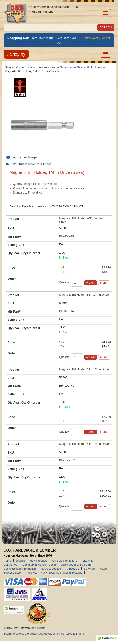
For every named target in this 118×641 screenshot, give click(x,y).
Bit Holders (94, 67)
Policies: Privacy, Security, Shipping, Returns (54, 572)
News (103, 568)
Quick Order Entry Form (76, 564)
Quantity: (64, 282)
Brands (20, 560)
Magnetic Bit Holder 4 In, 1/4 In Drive (84, 369)
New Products (38, 560)
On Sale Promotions (64, 560)
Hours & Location (51, 568)
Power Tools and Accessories (35, 67)
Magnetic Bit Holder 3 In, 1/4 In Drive (84, 294)
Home (7, 560)
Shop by (16, 54)
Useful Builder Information (20, 568)
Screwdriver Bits (71, 67)
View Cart (91, 38)
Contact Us (10, 564)
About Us (73, 568)
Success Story (13, 572)
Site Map (87, 560)
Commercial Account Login (39, 564)
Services (89, 568)
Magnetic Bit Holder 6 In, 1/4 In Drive (84, 444)
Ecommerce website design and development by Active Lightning (44, 633)
